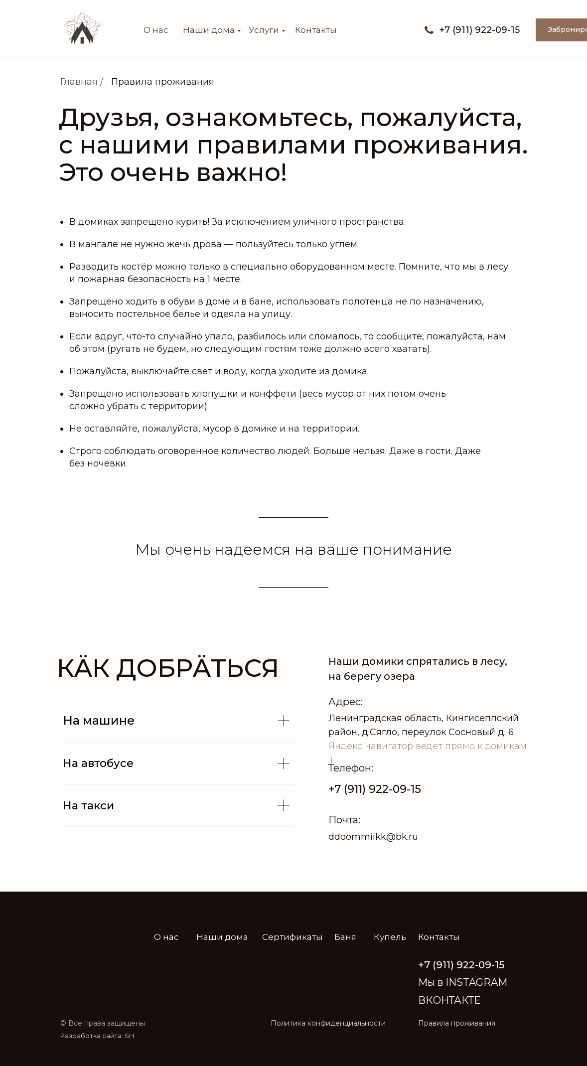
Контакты (316, 30)
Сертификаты (292, 937)
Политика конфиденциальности (328, 1023)
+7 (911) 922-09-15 (374, 789)
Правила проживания (162, 81)
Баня (345, 937)
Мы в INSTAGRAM (462, 982)
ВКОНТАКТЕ (449, 1000)
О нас (156, 30)
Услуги (264, 30)
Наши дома (209, 30)
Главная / (81, 81)
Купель (390, 937)
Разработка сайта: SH (97, 1036)
